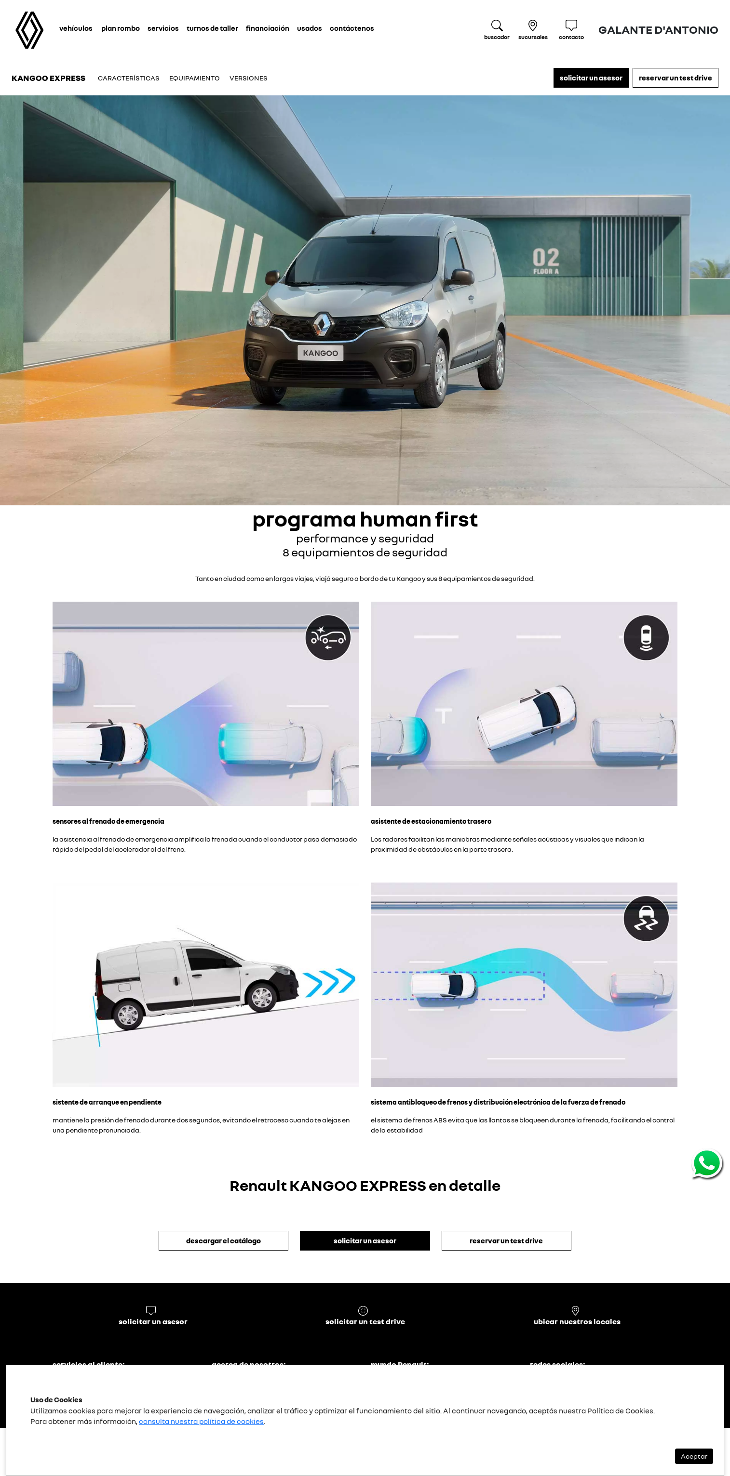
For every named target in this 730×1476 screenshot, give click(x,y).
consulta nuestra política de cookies (201, 1421)
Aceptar (694, 1456)
